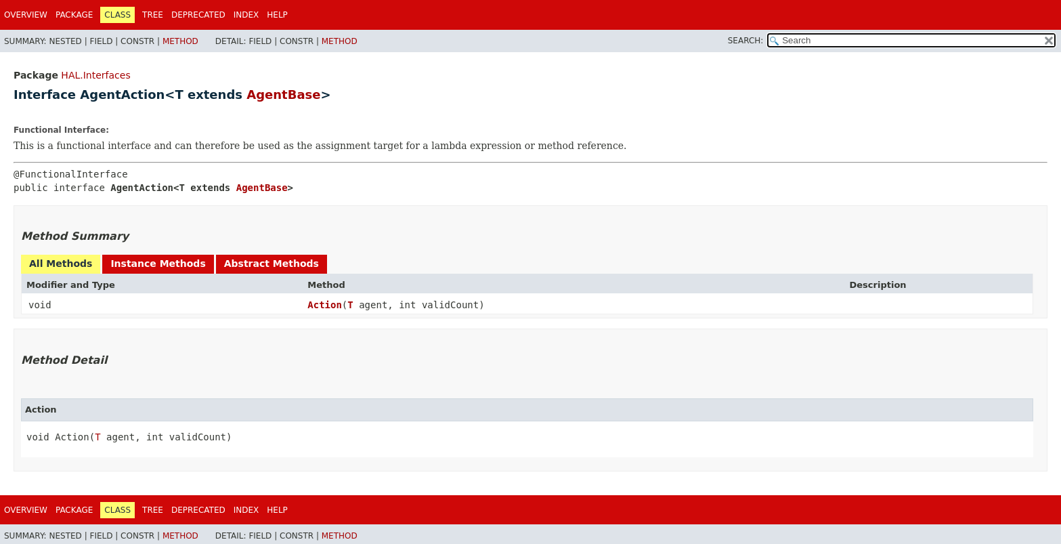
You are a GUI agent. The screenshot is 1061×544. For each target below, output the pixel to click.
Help (277, 15)
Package (74, 15)
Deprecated (198, 15)
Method (180, 41)
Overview (25, 15)
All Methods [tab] (60, 263)
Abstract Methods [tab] (271, 263)
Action (324, 304)
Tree (152, 15)
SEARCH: (746, 40)
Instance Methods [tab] (157, 263)
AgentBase (283, 94)
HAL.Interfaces (95, 75)
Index (246, 15)
